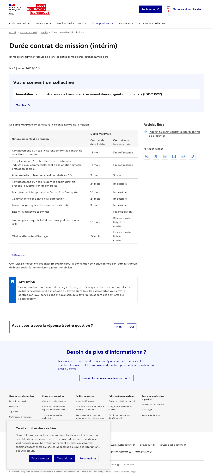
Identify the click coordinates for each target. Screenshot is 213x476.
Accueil (12, 32)
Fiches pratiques (101, 23)
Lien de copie (192, 156)
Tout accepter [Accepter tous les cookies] (40, 458)
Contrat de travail (28, 32)
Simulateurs (41, 23)
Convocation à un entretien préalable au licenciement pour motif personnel (90, 418)
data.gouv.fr (142, 451)
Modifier (21, 105)
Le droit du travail (17, 401)
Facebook (147, 156)
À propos (13, 411)
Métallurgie (147, 409)
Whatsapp (183, 156)
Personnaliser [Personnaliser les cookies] (88, 458)
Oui (131, 327)
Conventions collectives (152, 23)
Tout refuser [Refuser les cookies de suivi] (64, 458)
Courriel (174, 156)
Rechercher (151, 9)
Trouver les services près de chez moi (105, 378)
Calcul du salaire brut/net (54, 401)
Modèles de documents (70, 23)
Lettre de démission (84, 401)
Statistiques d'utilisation (20, 416)
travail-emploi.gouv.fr (120, 445)
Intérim (44, 32)
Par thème (124, 23)
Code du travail (17, 23)
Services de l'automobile (153, 404)
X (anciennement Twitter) (156, 156)
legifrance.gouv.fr (118, 451)
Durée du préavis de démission (123, 401)
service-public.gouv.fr (171, 445)
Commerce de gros (151, 414)
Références (18, 255)
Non (119, 327)
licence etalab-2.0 (124, 471)
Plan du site (129, 464)
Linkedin (165, 156)
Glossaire (13, 406)
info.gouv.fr (146, 445)
